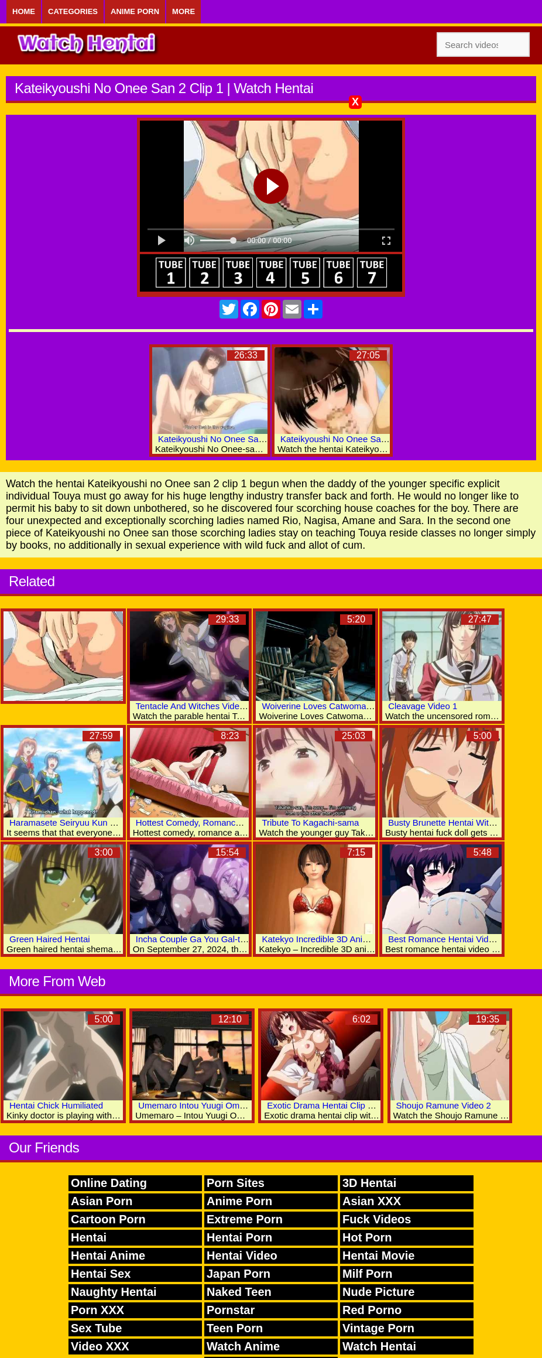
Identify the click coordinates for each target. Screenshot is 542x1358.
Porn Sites (236, 1182)
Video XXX (100, 1346)
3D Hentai (369, 1182)
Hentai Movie (378, 1255)
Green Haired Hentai (49, 939)
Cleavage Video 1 (422, 706)
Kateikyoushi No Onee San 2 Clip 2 (349, 439)
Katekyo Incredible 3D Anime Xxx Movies (341, 939)
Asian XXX (371, 1201)
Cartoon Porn (108, 1219)
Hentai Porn (239, 1237)
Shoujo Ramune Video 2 (443, 1105)
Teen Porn (235, 1328)
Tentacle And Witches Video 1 (194, 706)
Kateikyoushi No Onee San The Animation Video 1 (256, 439)
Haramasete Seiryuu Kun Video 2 (74, 822)
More (183, 11)
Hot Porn (367, 1237)
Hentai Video (242, 1255)
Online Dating (109, 1182)
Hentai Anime (108, 1255)
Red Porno (372, 1310)
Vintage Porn (378, 1328)
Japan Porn (238, 1273)
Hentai (89, 1237)
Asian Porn (102, 1201)
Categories (73, 11)
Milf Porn (367, 1273)
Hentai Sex (101, 1273)
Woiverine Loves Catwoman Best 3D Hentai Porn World (370, 706)
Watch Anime (243, 1346)
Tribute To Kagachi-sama (310, 822)
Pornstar (231, 1310)
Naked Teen (239, 1291)
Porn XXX (97, 1310)
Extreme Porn (245, 1219)
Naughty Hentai (114, 1291)
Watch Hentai (379, 1346)
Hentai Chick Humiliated (56, 1105)
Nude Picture (378, 1291)
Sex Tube (96, 1328)
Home (23, 11)
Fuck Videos (376, 1219)
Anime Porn (135, 11)
